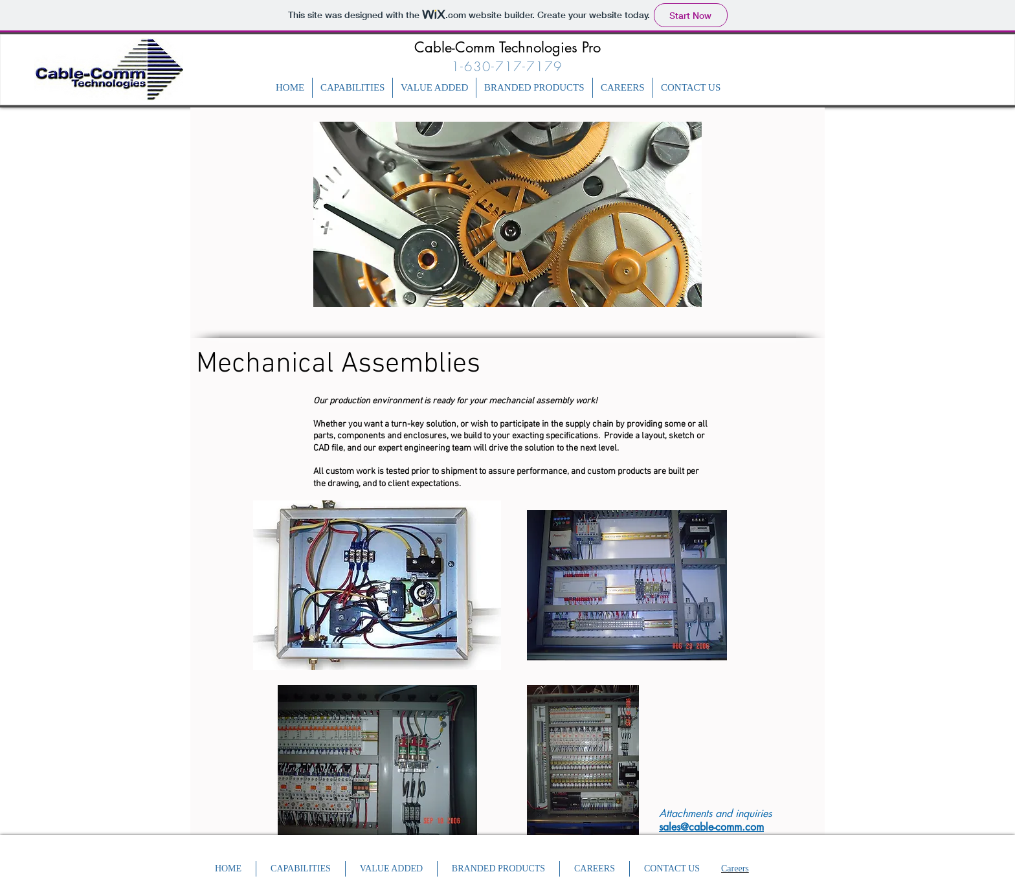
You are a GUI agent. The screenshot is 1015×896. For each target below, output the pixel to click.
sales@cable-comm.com (711, 827)
